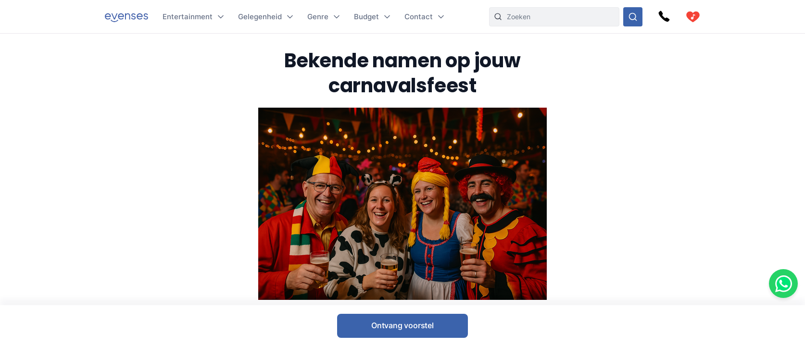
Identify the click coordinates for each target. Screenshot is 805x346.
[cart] (693, 17)
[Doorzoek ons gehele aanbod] (632, 16)
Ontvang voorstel (402, 325)
